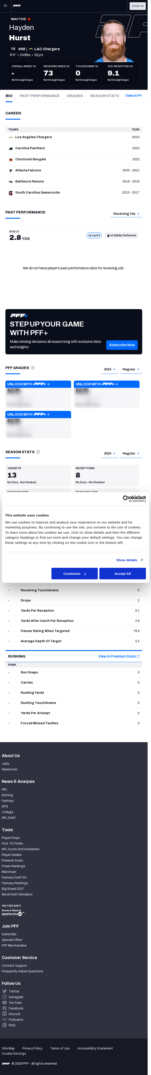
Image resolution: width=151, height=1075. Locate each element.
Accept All (122, 573)
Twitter (14, 991)
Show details (126, 560)
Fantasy (8, 801)
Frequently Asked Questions (22, 971)
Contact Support (14, 965)
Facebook (16, 1008)
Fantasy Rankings (15, 883)
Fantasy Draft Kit (14, 877)
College (7, 812)
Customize (74, 573)
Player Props (11, 838)
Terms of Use (60, 1048)
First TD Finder (12, 843)
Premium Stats (12, 860)
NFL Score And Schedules (21, 849)
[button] (38, 394)
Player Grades (12, 855)
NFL (4, 789)
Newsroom (9, 769)
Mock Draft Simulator (17, 894)
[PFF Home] (17, 6)
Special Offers (12, 940)
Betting (7, 795)
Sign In (138, 6)
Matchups (9, 872)
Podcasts (16, 1019)
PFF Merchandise (14, 945)
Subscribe (9, 934)
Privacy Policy (32, 1048)
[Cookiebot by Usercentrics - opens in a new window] (126, 498)
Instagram (16, 997)
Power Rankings (13, 866)
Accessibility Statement (95, 1048)
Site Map (8, 1048)
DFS (5, 806)
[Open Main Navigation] (5, 6)
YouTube (15, 1002)
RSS (12, 1025)
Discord (14, 1014)
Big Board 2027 (13, 888)
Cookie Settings (14, 1053)
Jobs (5, 763)
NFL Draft (9, 817)
